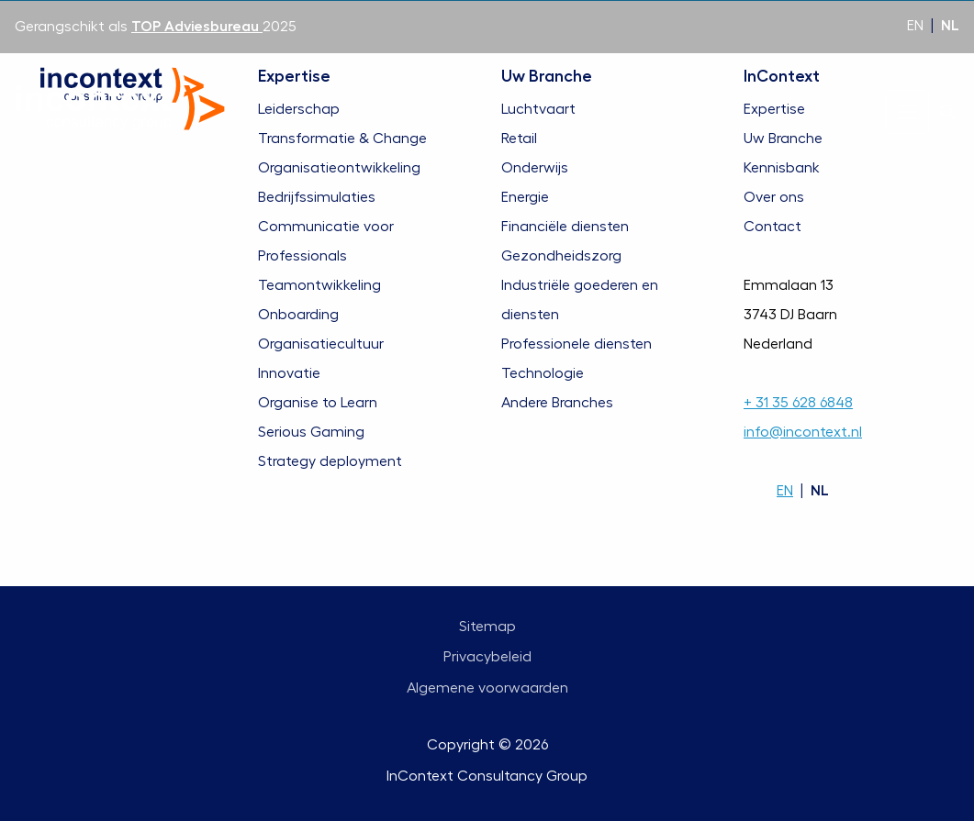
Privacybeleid (487, 656)
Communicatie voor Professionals (326, 241)
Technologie (542, 373)
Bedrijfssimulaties (316, 197)
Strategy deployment (330, 461)
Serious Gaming (311, 432)
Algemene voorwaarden (487, 688)
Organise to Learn (317, 402)
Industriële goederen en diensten (579, 300)
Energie (525, 197)
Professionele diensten (576, 344)
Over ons (774, 197)
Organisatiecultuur (321, 344)
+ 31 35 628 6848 (798, 402)
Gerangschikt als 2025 (156, 26)
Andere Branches (557, 402)
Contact (772, 226)
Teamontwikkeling (319, 285)
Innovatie (289, 373)
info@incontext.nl (803, 432)
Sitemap (487, 626)
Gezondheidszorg (561, 256)
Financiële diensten (565, 226)
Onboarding (298, 314)
